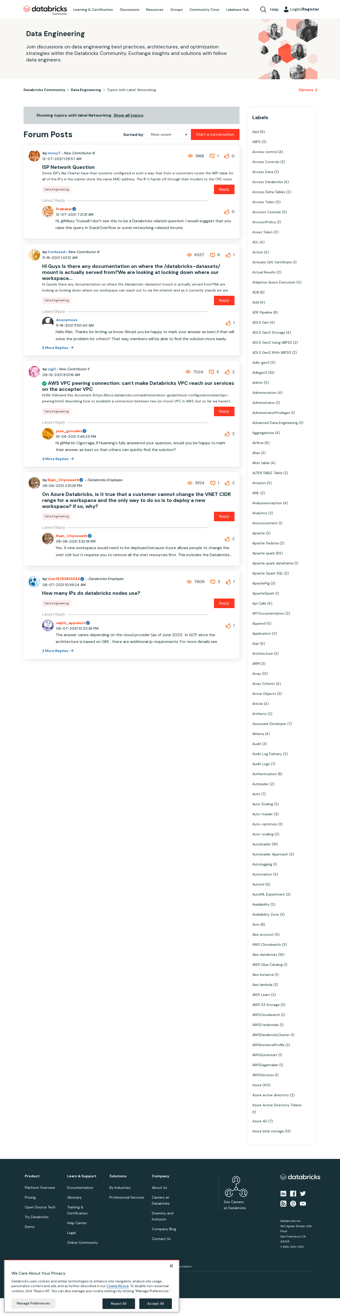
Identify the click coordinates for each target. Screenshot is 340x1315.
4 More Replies (55, 459)
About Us (159, 1187)
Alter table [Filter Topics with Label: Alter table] (261, 463)
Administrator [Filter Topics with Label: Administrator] (263, 402)
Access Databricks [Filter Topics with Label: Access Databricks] (267, 182)
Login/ (304, 9)
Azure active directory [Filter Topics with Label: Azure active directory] (270, 1095)
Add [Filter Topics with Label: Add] (255, 302)
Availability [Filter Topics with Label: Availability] (261, 904)
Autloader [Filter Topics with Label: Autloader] (260, 784)
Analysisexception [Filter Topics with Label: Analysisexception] (267, 503)
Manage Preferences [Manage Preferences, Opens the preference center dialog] (33, 1303)
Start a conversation (215, 134)
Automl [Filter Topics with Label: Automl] (258, 884)
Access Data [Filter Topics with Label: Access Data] (262, 172)
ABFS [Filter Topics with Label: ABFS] (256, 141)
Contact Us (161, 1238)
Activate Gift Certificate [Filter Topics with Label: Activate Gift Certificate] (272, 262)
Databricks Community (45, 10)
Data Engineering (86, 90)
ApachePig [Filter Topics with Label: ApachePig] (261, 583)
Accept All (155, 1303)
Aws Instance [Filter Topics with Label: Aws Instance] (263, 974)
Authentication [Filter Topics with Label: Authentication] (264, 774)
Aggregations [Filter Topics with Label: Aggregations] (263, 432)
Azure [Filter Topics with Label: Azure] (257, 1085)
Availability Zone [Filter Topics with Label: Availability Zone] (265, 914)
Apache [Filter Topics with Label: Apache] (258, 533)
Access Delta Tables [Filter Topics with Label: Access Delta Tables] (268, 192)
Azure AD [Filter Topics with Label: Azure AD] (259, 1121)
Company (160, 1176)
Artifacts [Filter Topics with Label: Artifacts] (259, 713)
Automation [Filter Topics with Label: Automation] (262, 874)
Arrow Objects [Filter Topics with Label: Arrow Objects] (264, 693)
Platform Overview (40, 1187)
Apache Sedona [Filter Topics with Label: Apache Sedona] (265, 543)
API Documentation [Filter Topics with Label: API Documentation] (268, 613)
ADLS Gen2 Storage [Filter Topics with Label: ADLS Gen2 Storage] (268, 332)
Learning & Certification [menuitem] (93, 9)
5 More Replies (55, 347)
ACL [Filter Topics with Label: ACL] (255, 242)
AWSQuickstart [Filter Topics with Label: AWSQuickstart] (264, 1055)
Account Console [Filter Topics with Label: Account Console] (266, 212)
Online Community (82, 1242)
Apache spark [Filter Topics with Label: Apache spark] (263, 553)
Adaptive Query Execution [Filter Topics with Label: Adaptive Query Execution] (273, 282)
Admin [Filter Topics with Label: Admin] (257, 382)
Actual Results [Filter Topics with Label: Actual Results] (264, 272)
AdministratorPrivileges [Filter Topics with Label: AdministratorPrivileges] (271, 412)
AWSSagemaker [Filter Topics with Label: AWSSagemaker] (265, 1065)
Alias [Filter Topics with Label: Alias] (256, 453)
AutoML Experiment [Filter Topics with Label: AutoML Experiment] (268, 894)
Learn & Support (81, 1176)
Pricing (30, 1197)
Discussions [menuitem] (129, 9)
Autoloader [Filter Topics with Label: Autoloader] (261, 844)
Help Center (77, 1223)
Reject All (118, 1303)
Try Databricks (37, 1217)
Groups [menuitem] (176, 9)
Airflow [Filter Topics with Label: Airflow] (258, 443)
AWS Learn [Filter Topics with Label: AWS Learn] (261, 994)
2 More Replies (55, 650)
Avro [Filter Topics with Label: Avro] (256, 924)
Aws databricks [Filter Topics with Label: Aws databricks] (264, 954)
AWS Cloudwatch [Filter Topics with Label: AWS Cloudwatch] (266, 944)
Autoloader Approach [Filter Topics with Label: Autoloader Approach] (270, 854)
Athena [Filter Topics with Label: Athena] (258, 734)
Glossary (74, 1197)
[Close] (171, 1265)
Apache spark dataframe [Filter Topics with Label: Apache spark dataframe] (272, 563)
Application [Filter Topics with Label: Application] (261, 633)
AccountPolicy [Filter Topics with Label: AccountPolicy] (264, 222)
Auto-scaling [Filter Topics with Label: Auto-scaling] (263, 834)
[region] (91, 1286)
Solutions (118, 1176)
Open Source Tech (40, 1207)
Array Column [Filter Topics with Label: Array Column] (263, 683)
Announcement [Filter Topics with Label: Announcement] (265, 523)
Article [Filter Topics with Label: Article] (257, 703)
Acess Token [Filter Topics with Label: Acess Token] (262, 232)
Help (274, 9)
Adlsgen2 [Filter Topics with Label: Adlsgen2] (259, 372)
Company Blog (164, 1229)
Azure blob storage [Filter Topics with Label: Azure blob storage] (268, 1131)
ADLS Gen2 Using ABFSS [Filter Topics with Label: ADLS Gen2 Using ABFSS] (272, 342)
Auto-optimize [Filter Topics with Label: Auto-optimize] (264, 824)
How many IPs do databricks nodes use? (91, 593)
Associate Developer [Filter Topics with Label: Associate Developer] (269, 723)
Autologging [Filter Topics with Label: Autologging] (262, 864)
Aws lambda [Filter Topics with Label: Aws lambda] (262, 984)
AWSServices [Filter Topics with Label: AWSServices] (263, 1075)
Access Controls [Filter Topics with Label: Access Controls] (265, 162)
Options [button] (306, 90)
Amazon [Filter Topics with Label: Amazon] (259, 483)
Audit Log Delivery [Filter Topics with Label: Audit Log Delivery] (267, 754)
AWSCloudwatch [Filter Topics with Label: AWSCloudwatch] (266, 1014)
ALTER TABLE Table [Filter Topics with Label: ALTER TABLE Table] (267, 473)
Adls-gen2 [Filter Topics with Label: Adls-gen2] (260, 362)
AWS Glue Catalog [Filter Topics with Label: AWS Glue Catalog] (267, 964)
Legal (71, 1232)
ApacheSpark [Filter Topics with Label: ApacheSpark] (263, 593)
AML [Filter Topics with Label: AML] (255, 493)
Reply (224, 189)
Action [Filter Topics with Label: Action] (257, 252)
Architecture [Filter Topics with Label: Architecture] (262, 653)
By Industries (120, 1187)
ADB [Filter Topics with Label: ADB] (255, 292)
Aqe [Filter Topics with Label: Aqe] (255, 643)
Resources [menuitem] (154, 9)
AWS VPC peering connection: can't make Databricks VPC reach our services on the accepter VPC (138, 386)
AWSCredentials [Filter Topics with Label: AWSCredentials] (265, 1024)
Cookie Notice (117, 1286)
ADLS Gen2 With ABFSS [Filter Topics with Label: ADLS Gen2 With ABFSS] (271, 352)
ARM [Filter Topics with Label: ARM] (256, 663)
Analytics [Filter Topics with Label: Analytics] (259, 513)
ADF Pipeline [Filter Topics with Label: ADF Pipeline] (262, 312)
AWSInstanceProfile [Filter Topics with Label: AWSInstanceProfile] (268, 1045)
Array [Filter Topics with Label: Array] (256, 673)
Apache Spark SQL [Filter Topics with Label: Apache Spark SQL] (267, 573)
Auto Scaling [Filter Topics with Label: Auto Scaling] (262, 804)
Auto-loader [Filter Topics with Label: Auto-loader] (262, 814)
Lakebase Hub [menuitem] (237, 9)
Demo (30, 1226)
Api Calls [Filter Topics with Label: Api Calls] (259, 603)
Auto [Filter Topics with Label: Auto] (256, 794)
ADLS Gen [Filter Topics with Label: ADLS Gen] (260, 322)
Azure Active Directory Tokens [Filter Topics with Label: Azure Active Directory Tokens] (277, 1105)
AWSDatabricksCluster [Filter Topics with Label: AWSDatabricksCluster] (271, 1035)
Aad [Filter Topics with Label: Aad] (255, 131)
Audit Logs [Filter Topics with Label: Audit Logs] (261, 764)
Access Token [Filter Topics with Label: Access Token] (263, 202)
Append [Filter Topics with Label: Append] (258, 623)
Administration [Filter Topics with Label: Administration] (264, 392)
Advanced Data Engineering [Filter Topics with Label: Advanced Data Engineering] (275, 422)
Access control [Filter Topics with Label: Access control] (264, 152)
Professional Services (126, 1197)
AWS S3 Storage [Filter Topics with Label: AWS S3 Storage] (266, 1004)
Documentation (80, 1187)
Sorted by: (133, 134)
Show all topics (129, 115)
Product (32, 1176)
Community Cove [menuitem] (204, 9)
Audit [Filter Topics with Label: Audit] (256, 744)
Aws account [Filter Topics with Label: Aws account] (263, 934)
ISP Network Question (68, 167)
